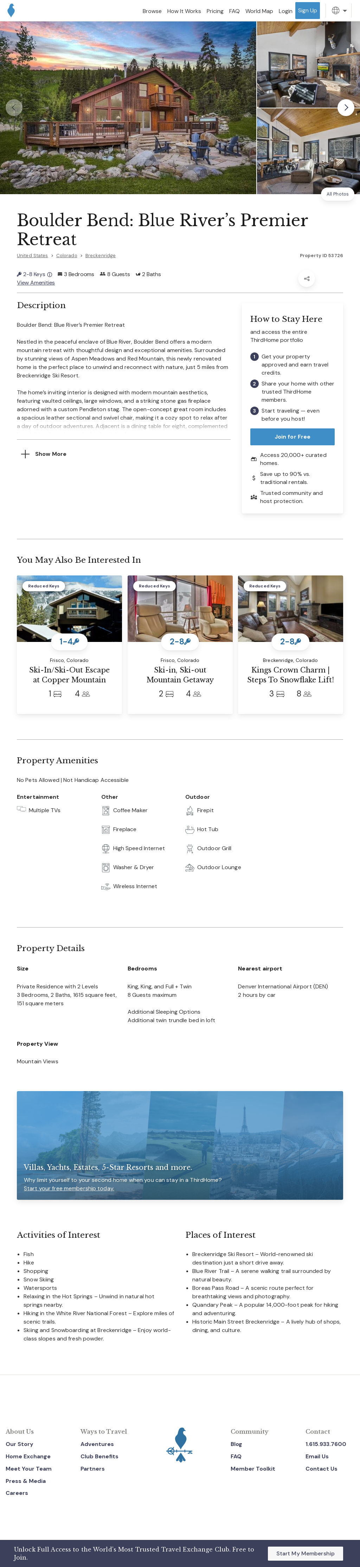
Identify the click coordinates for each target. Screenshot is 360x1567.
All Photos (338, 194)
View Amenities (36, 282)
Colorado (66, 256)
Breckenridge (100, 256)
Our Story (19, 1444)
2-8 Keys (34, 274)
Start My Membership (305, 1553)
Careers (17, 1493)
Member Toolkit (253, 1468)
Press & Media (26, 1481)
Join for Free (293, 436)
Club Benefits (99, 1456)
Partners (93, 1468)
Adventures (97, 1444)
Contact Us (322, 1468)
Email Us (317, 1456)
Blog (236, 1444)
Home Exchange (28, 1456)
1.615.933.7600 (326, 1444)
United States (32, 256)
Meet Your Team (29, 1468)
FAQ (236, 1456)
